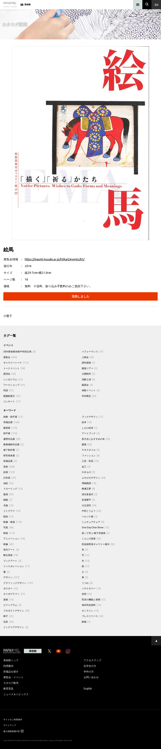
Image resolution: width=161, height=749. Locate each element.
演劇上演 (88, 379)
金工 (86, 466)
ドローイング (13, 488)
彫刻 (8, 516)
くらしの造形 (91, 538)
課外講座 (88, 362)
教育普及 (8, 688)
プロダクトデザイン (16, 610)
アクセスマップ (92, 660)
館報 (86, 621)
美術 (9, 466)
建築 (87, 444)
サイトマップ (9, 725)
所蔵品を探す (10, 671)
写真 (8, 527)
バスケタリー (91, 588)
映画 (9, 533)
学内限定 (89, 396)
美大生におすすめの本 (96, 439)
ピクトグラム (12, 605)
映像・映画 (12, 522)
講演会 (9, 373)
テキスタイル (91, 450)
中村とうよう (91, 511)
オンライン (90, 610)
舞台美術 (10, 555)
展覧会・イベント (13, 677)
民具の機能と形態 (94, 599)
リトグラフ (11, 511)
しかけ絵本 (89, 428)
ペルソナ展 (89, 516)
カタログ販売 (10, 683)
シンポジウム (13, 379)
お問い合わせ (91, 677)
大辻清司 (89, 505)
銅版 (7, 499)
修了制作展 (11, 450)
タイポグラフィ (14, 594)
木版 (8, 505)
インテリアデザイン (15, 627)
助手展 (10, 433)
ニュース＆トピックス (16, 694)
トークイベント (14, 368)
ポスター (10, 588)
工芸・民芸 (90, 461)
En (156, 5)
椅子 (8, 616)
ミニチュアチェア (93, 522)
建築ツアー (89, 368)
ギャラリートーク (16, 362)
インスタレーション (16, 566)
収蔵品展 (10, 461)
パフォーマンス (92, 351)
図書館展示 (11, 396)
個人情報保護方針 (13, 731)
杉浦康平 (88, 499)
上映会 (88, 357)
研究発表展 (11, 455)
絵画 (9, 472)
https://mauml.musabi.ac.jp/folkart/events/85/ (54, 259)
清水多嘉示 (89, 494)
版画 (8, 494)
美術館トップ (10, 660)
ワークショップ (14, 385)
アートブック (91, 433)
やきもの (88, 472)
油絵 (8, 483)
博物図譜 (89, 483)
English (88, 688)
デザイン (11, 577)
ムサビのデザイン (94, 477)
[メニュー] (137, 4)
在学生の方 (90, 666)
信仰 (87, 594)
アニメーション (14, 538)
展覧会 (10, 357)
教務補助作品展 (13, 444)
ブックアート (12, 560)
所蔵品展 (11, 422)
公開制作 (88, 373)
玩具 (8, 621)
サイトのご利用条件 (12, 719)
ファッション (91, 455)
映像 (8, 544)
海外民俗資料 (91, 605)
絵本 (87, 422)
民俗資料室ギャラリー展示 (98, 544)
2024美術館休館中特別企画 (19, 351)
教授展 (10, 428)
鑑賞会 (87, 385)
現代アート (11, 549)
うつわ (87, 583)
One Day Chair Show (95, 527)
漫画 (8, 599)
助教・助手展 (13, 416)
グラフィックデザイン (18, 583)
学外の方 (89, 671)
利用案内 (8, 666)
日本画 (9, 477)
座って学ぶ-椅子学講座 (96, 533)
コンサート (11, 401)
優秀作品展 (11, 439)
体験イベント (91, 390)
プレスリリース (92, 616)
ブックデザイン (92, 416)
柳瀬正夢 (88, 488)
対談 (8, 390)
